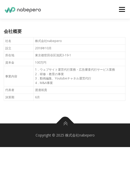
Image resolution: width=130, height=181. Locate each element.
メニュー (121, 9)
